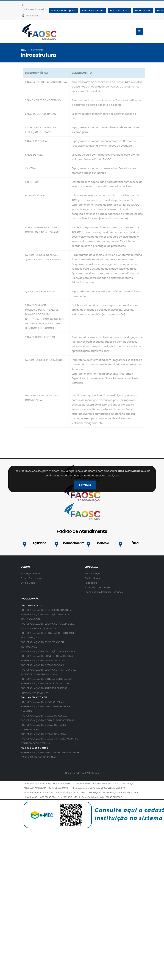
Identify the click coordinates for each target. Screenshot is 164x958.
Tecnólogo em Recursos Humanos (104, 591)
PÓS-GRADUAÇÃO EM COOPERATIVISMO (42, 701)
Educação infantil (30, 573)
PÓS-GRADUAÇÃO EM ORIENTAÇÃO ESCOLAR (45, 683)
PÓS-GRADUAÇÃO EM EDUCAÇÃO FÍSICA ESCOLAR (48, 651)
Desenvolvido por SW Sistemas (82, 772)
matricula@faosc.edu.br (35, 7)
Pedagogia (91, 582)
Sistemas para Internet (97, 587)
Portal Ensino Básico (93, 10)
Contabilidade (93, 578)
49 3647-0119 (31, 15)
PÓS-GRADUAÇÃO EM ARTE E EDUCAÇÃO (43, 660)
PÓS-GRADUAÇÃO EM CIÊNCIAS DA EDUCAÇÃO (46, 678)
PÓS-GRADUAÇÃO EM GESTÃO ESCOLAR (42, 665)
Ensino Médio (28, 582)
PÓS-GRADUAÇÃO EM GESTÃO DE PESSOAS (44, 715)
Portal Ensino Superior (63, 10)
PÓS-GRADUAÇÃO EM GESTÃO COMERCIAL (44, 734)
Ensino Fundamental (32, 578)
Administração (93, 573)
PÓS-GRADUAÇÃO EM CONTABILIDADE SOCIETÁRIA (48, 720)
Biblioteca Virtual (119, 10)
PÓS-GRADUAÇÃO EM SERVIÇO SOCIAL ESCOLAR (47, 655)
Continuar (85, 485)
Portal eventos (143, 10)
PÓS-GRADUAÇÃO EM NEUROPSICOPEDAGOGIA (46, 610)
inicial (24, 50)
